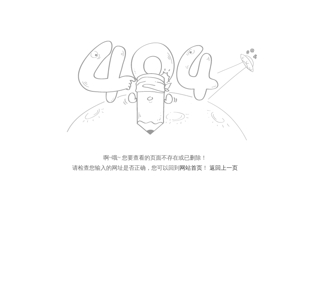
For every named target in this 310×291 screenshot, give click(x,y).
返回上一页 (223, 168)
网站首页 (191, 168)
